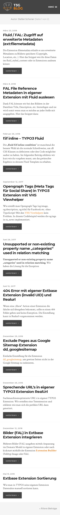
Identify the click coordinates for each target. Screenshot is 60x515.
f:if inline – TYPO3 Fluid (23, 138)
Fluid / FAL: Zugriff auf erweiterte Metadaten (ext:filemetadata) (23, 39)
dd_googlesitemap (12, 359)
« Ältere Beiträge (48, 508)
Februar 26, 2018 (11, 134)
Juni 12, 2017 (9, 286)
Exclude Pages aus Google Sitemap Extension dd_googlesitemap (26, 345)
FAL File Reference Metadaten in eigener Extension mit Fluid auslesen (28, 92)
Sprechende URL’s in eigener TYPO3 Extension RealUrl (28, 389)
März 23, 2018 (10, 30)
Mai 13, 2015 (9, 474)
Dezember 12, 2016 (12, 428)
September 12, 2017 (13, 182)
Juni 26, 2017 (9, 239)
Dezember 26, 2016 (13, 383)
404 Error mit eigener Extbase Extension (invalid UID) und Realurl (30, 295)
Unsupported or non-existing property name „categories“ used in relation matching (29, 248)
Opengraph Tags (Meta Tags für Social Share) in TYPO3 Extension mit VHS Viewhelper (28, 193)
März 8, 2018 (9, 84)
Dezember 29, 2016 (13, 336)
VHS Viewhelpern (34, 213)
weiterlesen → (12, 71)
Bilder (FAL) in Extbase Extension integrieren (23, 435)
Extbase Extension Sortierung (29, 478)
